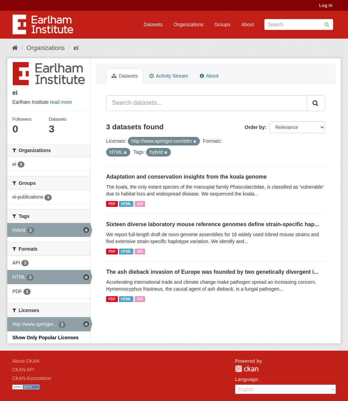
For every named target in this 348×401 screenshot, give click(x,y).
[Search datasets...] (206, 103)
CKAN (246, 368)
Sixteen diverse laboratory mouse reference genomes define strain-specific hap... (212, 224)
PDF (111, 204)
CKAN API (23, 369)
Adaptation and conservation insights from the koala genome (186, 177)
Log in (325, 5)
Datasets (153, 24)
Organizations (188, 24)
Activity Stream (169, 76)
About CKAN (25, 361)
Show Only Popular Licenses (45, 337)
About (247, 24)
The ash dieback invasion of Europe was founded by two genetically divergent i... (212, 272)
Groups (222, 24)
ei (76, 47)
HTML (126, 204)
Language (246, 379)
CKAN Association (31, 378)
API (140, 204)
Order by (255, 127)
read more (61, 102)
